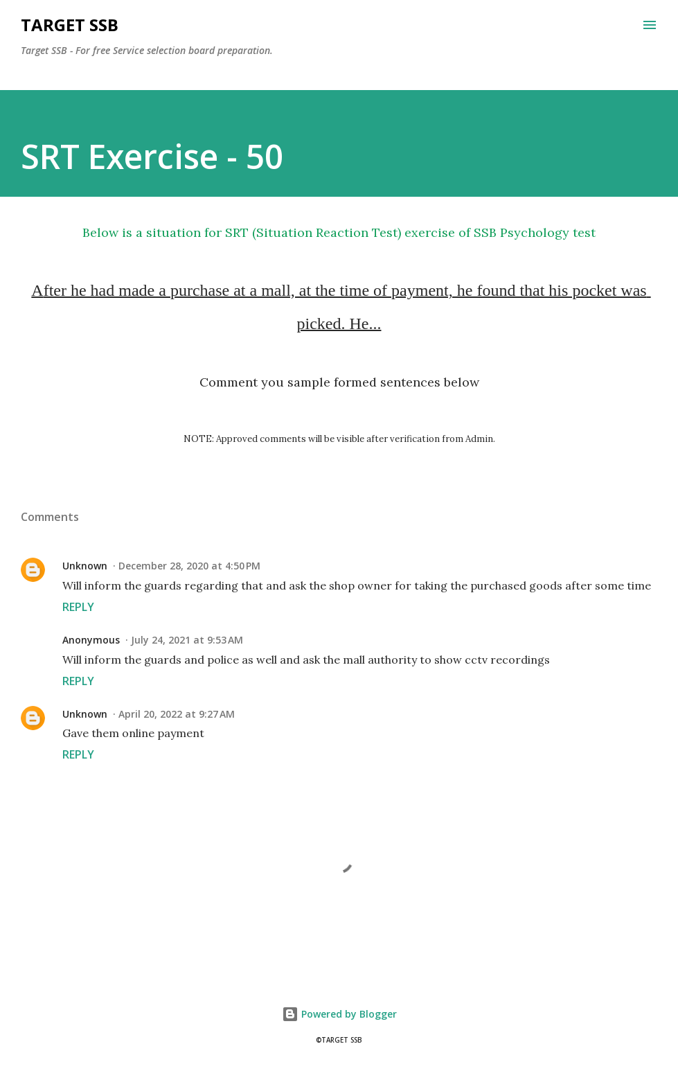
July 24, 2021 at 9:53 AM (187, 639)
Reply (78, 606)
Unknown (84, 565)
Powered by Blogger (339, 1013)
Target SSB (69, 24)
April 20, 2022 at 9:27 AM (176, 713)
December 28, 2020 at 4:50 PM (189, 565)
